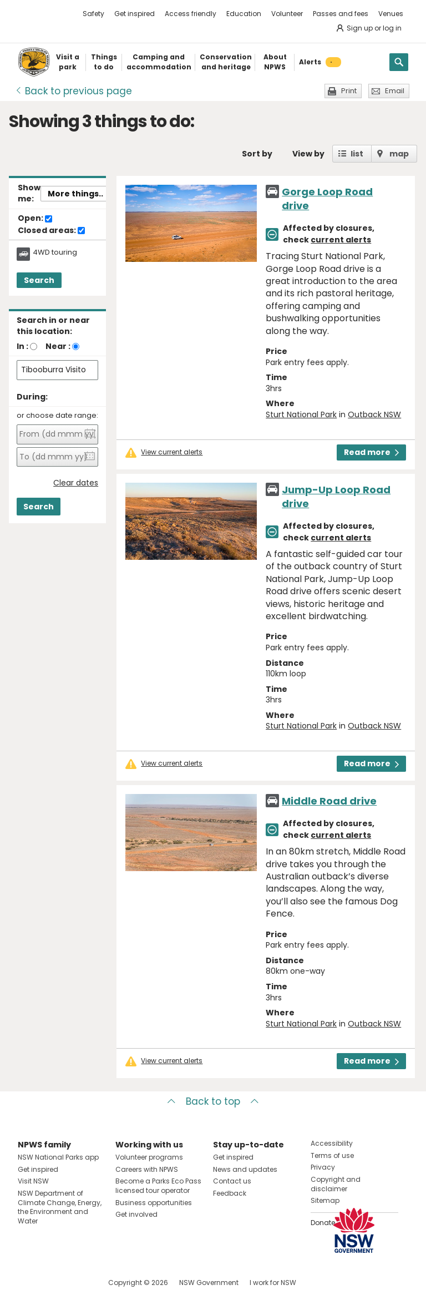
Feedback (229, 1193)
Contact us (232, 1181)
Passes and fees (340, 13)
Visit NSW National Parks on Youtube (75, 1282)
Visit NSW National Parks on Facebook (28, 1282)
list (357, 153)
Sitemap (325, 1200)
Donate (323, 1222)
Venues (390, 13)
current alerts (341, 239)
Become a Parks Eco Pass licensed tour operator (158, 1185)
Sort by (257, 153)
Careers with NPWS (146, 1169)
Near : (57, 346)
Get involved (136, 1214)
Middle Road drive (329, 801)
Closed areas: (51, 231)
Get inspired (134, 13)
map (399, 153)
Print (349, 90)
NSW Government (209, 1282)
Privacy (323, 1167)
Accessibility (332, 1143)
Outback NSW (374, 414)
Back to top (213, 1101)
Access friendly (190, 13)
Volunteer (287, 13)
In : (22, 346)
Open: (35, 219)
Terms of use (332, 1155)
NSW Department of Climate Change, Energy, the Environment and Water (60, 1207)
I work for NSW (273, 1282)
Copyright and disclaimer (336, 1184)
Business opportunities (153, 1202)
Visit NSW (33, 1181)
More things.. (75, 193)
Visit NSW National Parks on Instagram (52, 1282)
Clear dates (75, 483)
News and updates (245, 1169)
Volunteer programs (149, 1157)
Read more (371, 452)
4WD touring (55, 252)
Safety (93, 13)
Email (394, 90)
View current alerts (171, 452)
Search (39, 280)
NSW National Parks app (58, 1157)
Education (243, 13)
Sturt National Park (301, 414)
